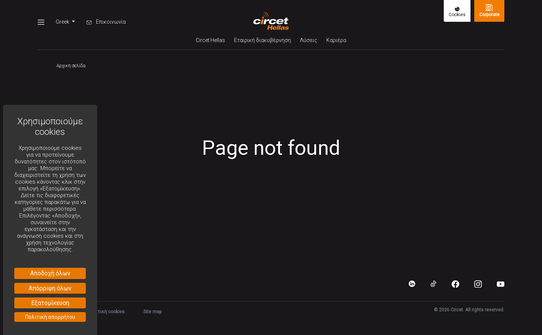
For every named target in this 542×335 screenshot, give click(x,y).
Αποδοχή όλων (50, 273)
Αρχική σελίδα (70, 65)
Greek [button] (63, 22)
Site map (152, 311)
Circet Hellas (210, 40)
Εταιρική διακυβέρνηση (262, 40)
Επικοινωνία (106, 22)
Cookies (457, 11)
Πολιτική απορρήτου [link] (50, 317)
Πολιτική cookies (106, 311)
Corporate (489, 10)
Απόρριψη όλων (50, 288)
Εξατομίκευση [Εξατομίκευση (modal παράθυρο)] (50, 302)
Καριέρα (336, 40)
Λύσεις (308, 40)
